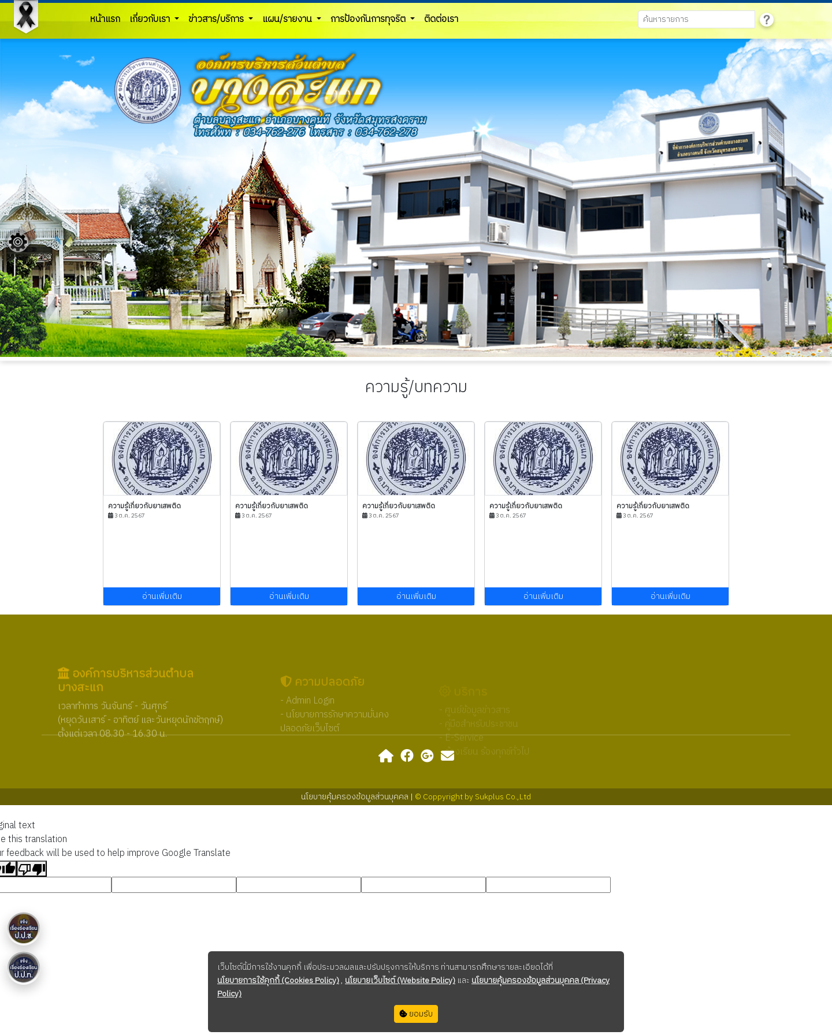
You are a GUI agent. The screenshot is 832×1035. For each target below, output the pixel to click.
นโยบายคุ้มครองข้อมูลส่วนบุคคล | (358, 796)
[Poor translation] (32, 869)
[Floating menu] (18, 242)
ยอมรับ (416, 1014)
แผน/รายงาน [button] (288, 19)
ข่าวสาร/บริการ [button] (217, 19)
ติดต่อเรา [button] (441, 19)
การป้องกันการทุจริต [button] (369, 19)
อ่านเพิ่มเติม (162, 596)
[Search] (696, 19)
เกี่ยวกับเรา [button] (150, 19)
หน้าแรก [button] (105, 19)
